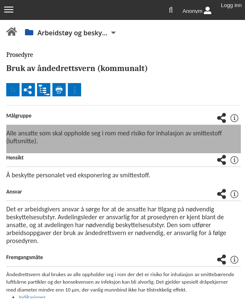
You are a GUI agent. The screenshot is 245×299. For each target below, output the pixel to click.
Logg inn (231, 5)
